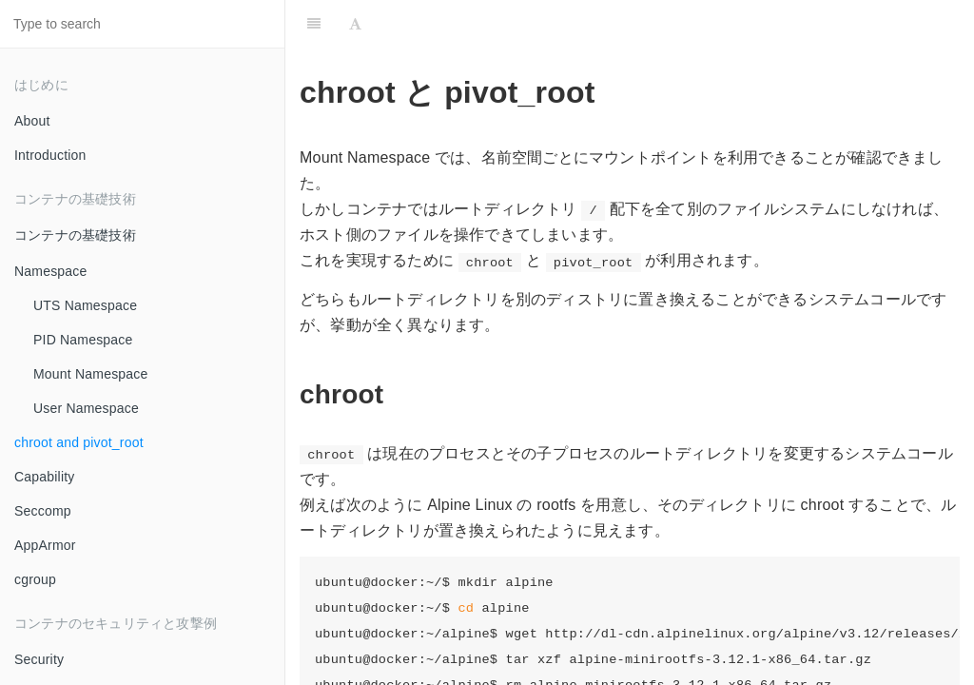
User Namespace (86, 408)
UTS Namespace (85, 305)
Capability (44, 476)
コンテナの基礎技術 (75, 235)
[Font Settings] (355, 24)
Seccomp (42, 511)
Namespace (51, 271)
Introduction (50, 155)
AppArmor (45, 545)
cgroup (35, 579)
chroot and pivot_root (79, 442)
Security (39, 659)
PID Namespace (83, 339)
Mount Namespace (90, 374)
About (32, 120)
